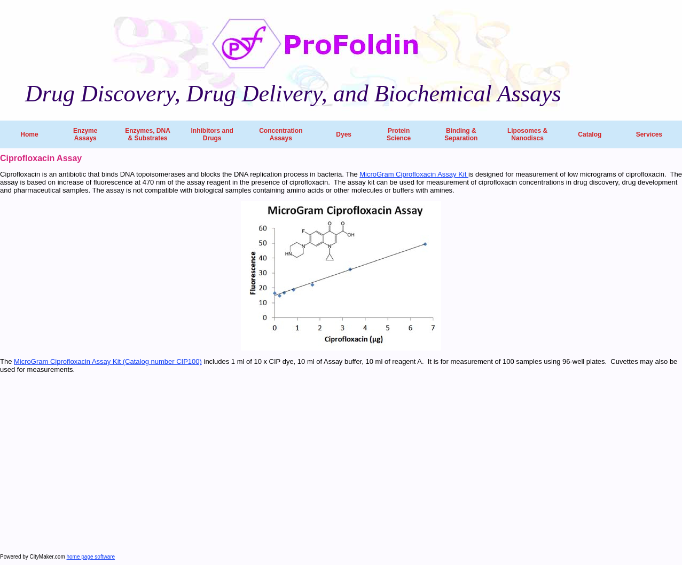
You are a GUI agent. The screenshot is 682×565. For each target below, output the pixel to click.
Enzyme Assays (85, 134)
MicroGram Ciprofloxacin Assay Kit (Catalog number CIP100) (108, 361)
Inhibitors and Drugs (212, 134)
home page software (91, 557)
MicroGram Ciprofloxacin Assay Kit (413, 174)
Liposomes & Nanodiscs (527, 134)
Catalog (589, 134)
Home (29, 134)
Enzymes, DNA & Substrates (147, 134)
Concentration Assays (280, 134)
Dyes (343, 134)
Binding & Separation (460, 134)
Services (649, 134)
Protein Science (399, 134)
